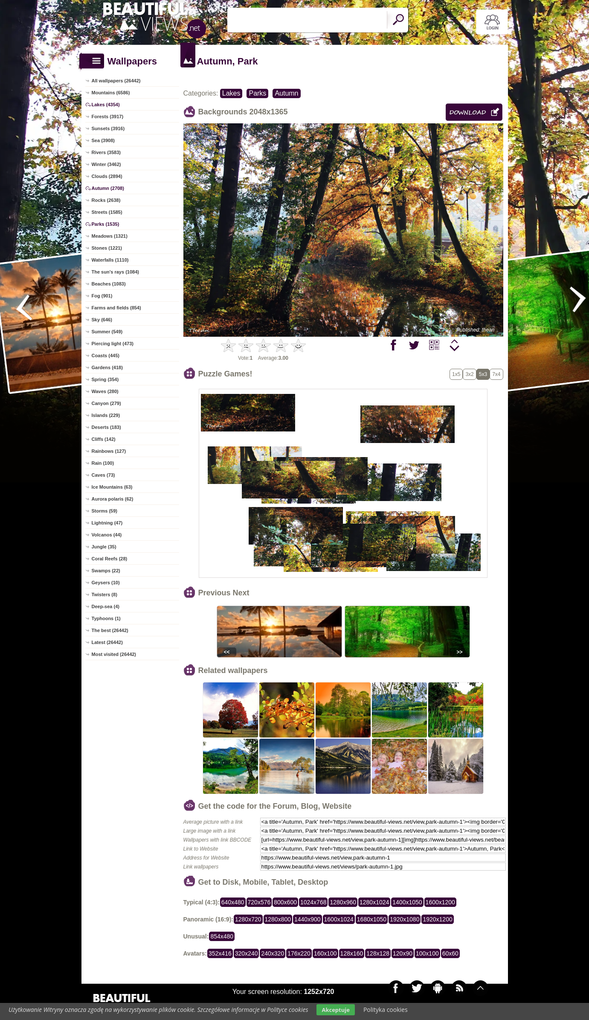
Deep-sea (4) (105, 606)
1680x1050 (371, 919)
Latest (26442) (107, 642)
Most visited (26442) (114, 654)
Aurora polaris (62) (112, 498)
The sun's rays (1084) (115, 271)
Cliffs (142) (104, 439)
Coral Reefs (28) (110, 558)
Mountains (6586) (111, 92)
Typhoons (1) (106, 618)
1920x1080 (404, 919)
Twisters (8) (104, 594)
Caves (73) (103, 475)
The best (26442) (110, 630)
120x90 (402, 953)
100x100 (427, 953)
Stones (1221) (107, 248)
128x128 (377, 953)
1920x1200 (437, 919)
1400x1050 (407, 902)
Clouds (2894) (107, 176)
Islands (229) (106, 415)
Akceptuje (335, 1010)
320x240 (246, 953)
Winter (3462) (106, 164)
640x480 (232, 902)
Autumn (286, 93)
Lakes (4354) (106, 104)
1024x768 (313, 902)
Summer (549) (107, 331)
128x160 (351, 953)
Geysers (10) (106, 582)
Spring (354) (105, 379)
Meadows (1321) (110, 236)
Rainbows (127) (109, 451)
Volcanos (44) (107, 534)
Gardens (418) (107, 367)
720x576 (259, 902)
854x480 (221, 936)
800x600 (285, 902)
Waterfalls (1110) (110, 259)
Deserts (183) (106, 427)
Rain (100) (103, 463)
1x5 (456, 374)
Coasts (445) (105, 355)
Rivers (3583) (106, 152)
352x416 (220, 953)
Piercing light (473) (112, 343)
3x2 (469, 374)
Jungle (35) (104, 546)
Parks (257, 93)
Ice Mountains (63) (112, 487)
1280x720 (248, 919)
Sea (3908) (103, 140)
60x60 (450, 953)
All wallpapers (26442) (116, 80)
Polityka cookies (385, 1009)
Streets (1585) (107, 212)
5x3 (483, 374)
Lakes (231, 93)
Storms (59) (105, 510)
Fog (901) (102, 295)
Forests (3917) (108, 116)
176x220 (298, 953)
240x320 (272, 953)
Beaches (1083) (109, 283)
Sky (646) (102, 319)
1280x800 (278, 919)
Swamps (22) (106, 570)
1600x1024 (339, 919)
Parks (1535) (105, 224)
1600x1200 (440, 902)
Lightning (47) (107, 522)
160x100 (325, 953)
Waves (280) (105, 391)
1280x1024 (374, 902)
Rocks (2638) (106, 200)
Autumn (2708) (108, 188)
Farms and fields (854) (116, 307)
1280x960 (343, 902)
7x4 (496, 374)
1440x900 (307, 919)
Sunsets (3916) (108, 128)
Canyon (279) (106, 403)
